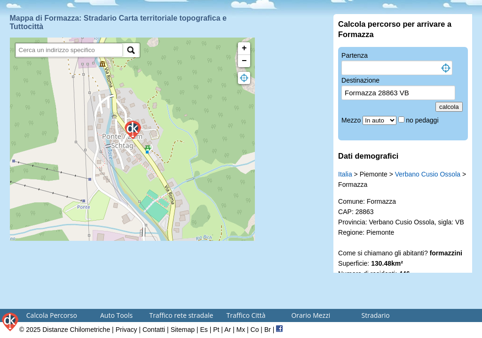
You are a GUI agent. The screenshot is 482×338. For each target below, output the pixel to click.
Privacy (126, 329)
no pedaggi (423, 120)
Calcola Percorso (51, 315)
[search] (69, 50)
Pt (216, 329)
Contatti (153, 329)
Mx (240, 329)
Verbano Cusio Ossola (427, 174)
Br (267, 329)
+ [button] (244, 48)
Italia (345, 174)
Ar (227, 329)
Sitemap (183, 329)
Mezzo (352, 120)
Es (203, 329)
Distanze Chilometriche (76, 329)
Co (255, 329)
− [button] (244, 61)
